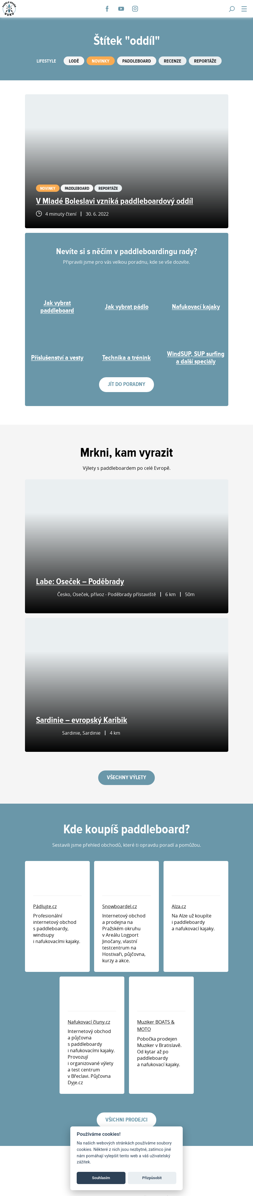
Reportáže (205, 61)
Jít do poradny (126, 384)
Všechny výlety (126, 777)
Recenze (172, 61)
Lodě (74, 61)
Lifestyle (46, 61)
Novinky (101, 61)
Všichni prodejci (126, 1120)
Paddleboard (136, 61)
